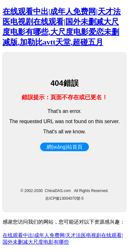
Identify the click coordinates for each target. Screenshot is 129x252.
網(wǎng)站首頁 (64, 147)
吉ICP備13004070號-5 (64, 198)
